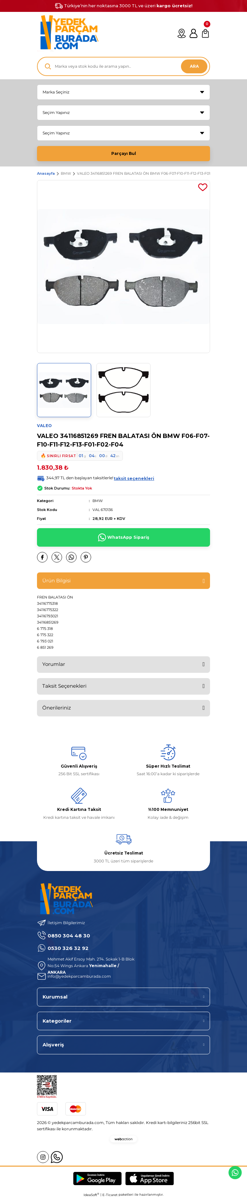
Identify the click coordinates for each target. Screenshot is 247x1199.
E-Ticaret (110, 1195)
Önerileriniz (56, 708)
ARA (194, 66)
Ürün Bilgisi (56, 580)
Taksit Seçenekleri (64, 686)
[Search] (123, 66)
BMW (97, 500)
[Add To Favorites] (202, 187)
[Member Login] (193, 33)
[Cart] (205, 33)
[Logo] (67, 33)
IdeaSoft (91, 1194)
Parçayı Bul (123, 153)
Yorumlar (53, 664)
